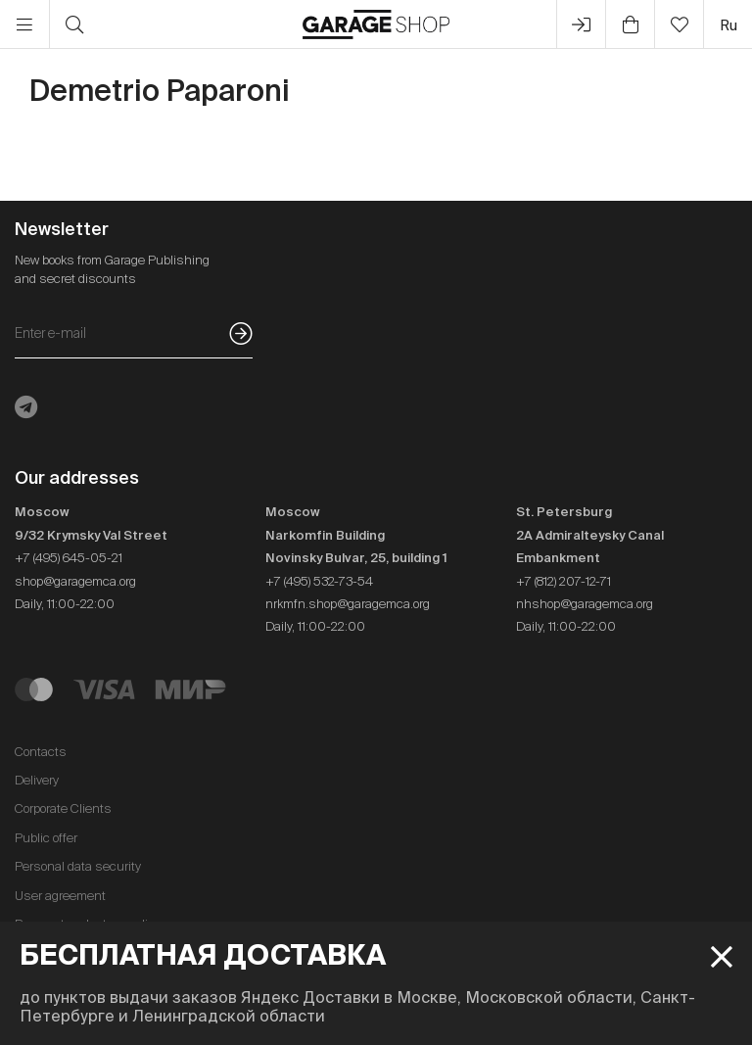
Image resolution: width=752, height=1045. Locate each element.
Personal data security (78, 866)
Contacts (41, 751)
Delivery (37, 780)
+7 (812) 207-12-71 (563, 581)
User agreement (60, 895)
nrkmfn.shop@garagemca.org (347, 603)
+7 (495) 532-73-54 (319, 581)
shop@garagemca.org (75, 581)
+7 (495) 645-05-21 (68, 557)
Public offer (46, 838)
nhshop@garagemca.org (584, 603)
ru (728, 25)
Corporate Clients (63, 808)
